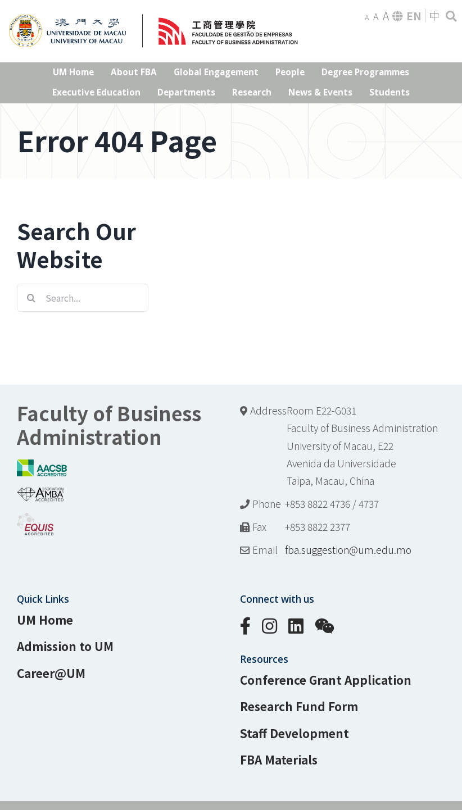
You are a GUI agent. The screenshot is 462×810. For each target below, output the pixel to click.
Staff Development (294, 733)
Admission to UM (65, 646)
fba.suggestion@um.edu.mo (348, 550)
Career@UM (51, 673)
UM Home (45, 619)
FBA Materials (279, 759)
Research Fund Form (299, 706)
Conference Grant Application (325, 679)
